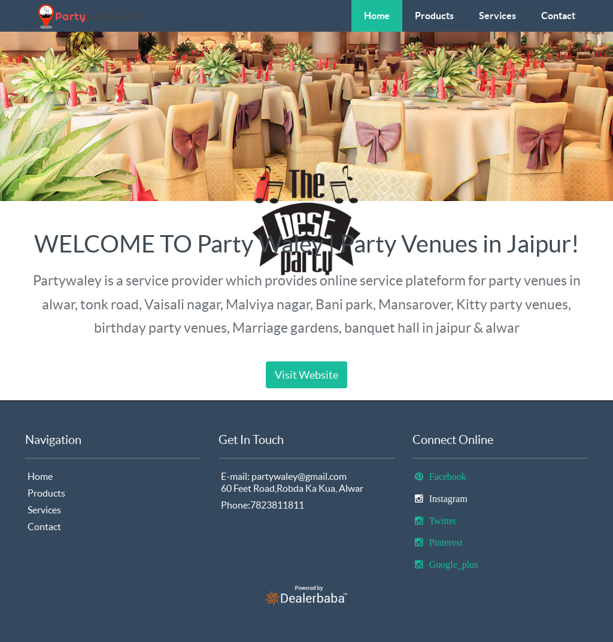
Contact (558, 15)
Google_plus (453, 564)
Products (434, 15)
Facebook (447, 476)
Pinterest (446, 542)
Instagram (448, 499)
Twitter (443, 521)
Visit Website (306, 375)
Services (497, 15)
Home (377, 15)
